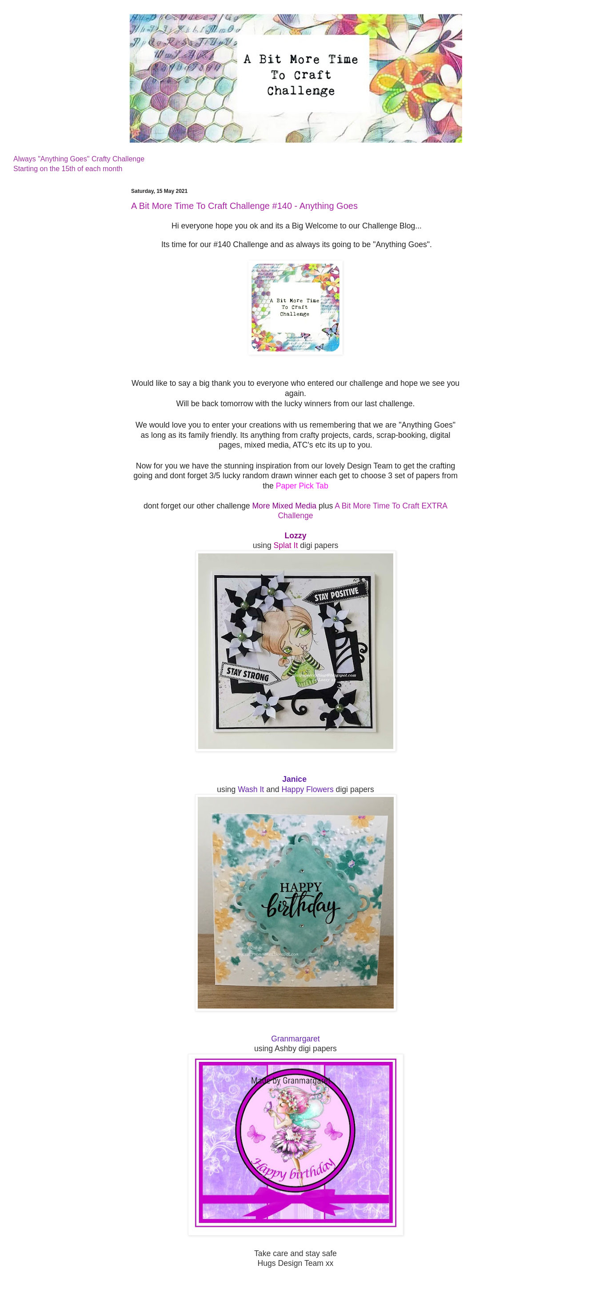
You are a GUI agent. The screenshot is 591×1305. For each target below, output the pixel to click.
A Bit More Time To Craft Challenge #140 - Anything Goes (244, 206)
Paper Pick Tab (302, 485)
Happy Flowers (307, 789)
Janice (294, 779)
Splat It (286, 545)
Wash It (252, 789)
